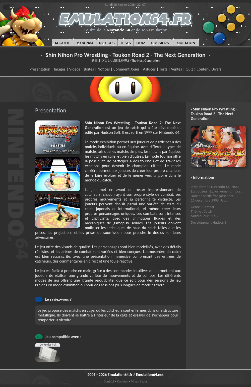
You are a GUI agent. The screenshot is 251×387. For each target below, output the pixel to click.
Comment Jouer (126, 69)
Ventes (176, 69)
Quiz (189, 69)
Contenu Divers (209, 69)
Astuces (149, 69)
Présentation (40, 69)
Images (60, 69)
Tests (163, 69)
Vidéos (74, 69)
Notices (104, 69)
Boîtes (89, 69)
